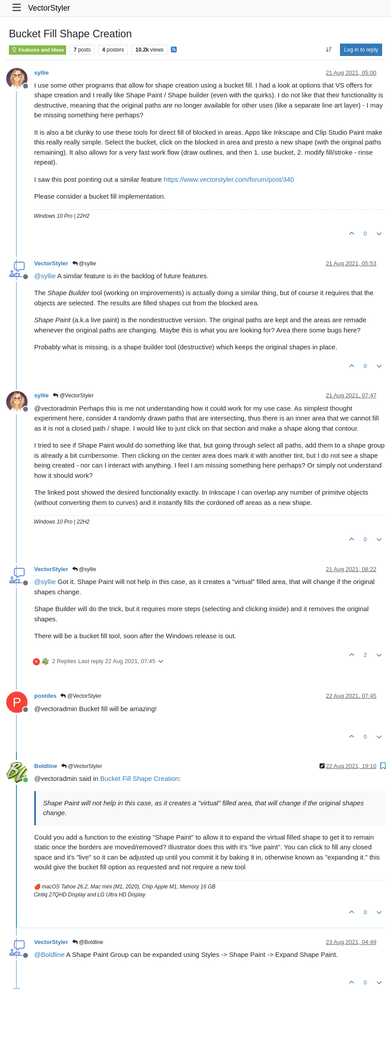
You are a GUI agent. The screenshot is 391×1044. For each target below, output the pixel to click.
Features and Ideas (37, 49)
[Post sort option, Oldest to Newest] (328, 50)
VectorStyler (49, 8)
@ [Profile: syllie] (45, 276)
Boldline (45, 766)
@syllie (84, 263)
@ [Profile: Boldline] (49, 954)
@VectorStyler (73, 395)
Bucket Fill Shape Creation (139, 778)
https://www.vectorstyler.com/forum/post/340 (229, 179)
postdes (45, 695)
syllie (41, 72)
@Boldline (87, 942)
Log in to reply (361, 50)
